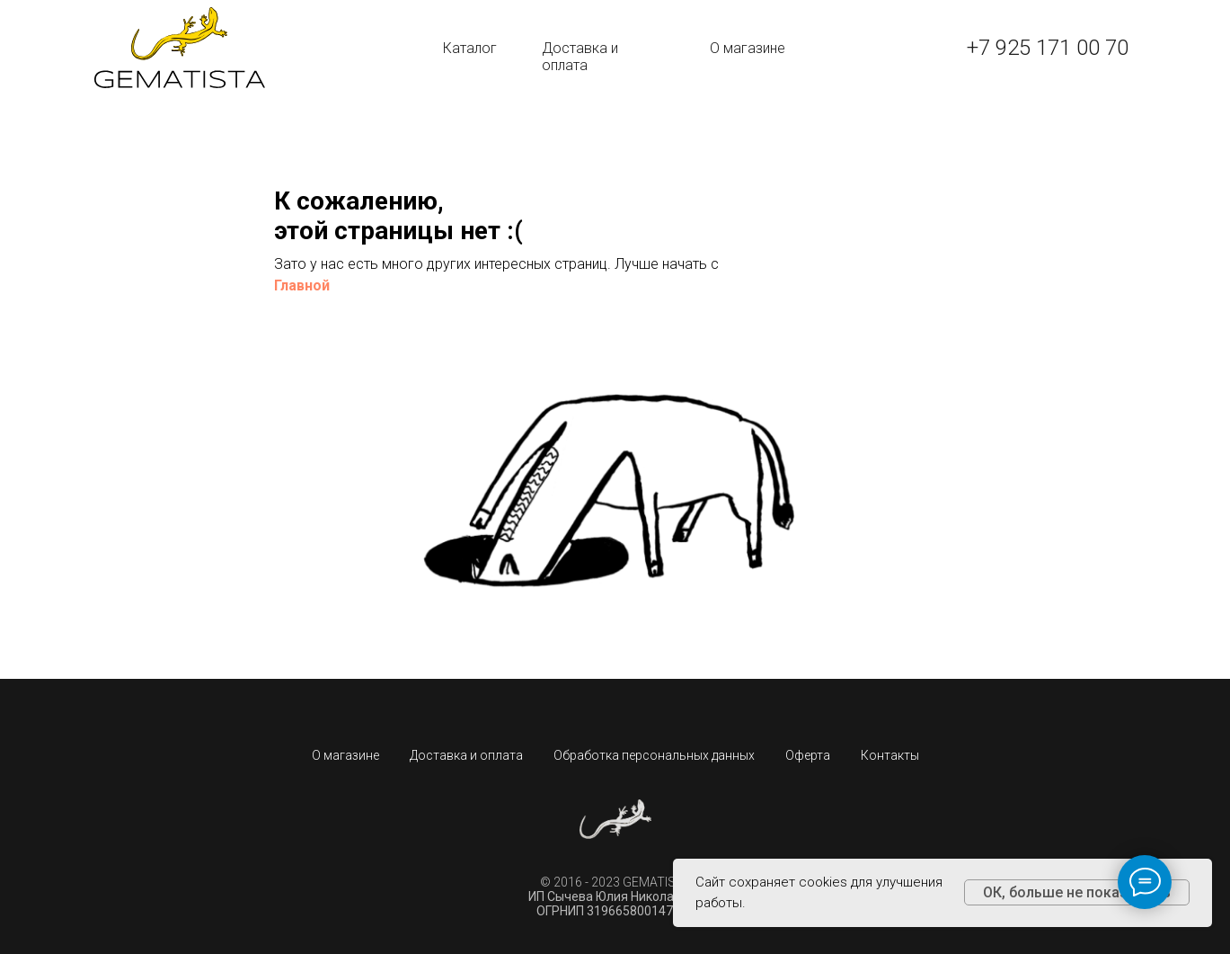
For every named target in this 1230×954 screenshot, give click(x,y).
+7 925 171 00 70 (1047, 47)
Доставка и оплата (580, 57)
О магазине (747, 48)
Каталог (470, 48)
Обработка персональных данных (654, 755)
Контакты (890, 755)
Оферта (807, 755)
